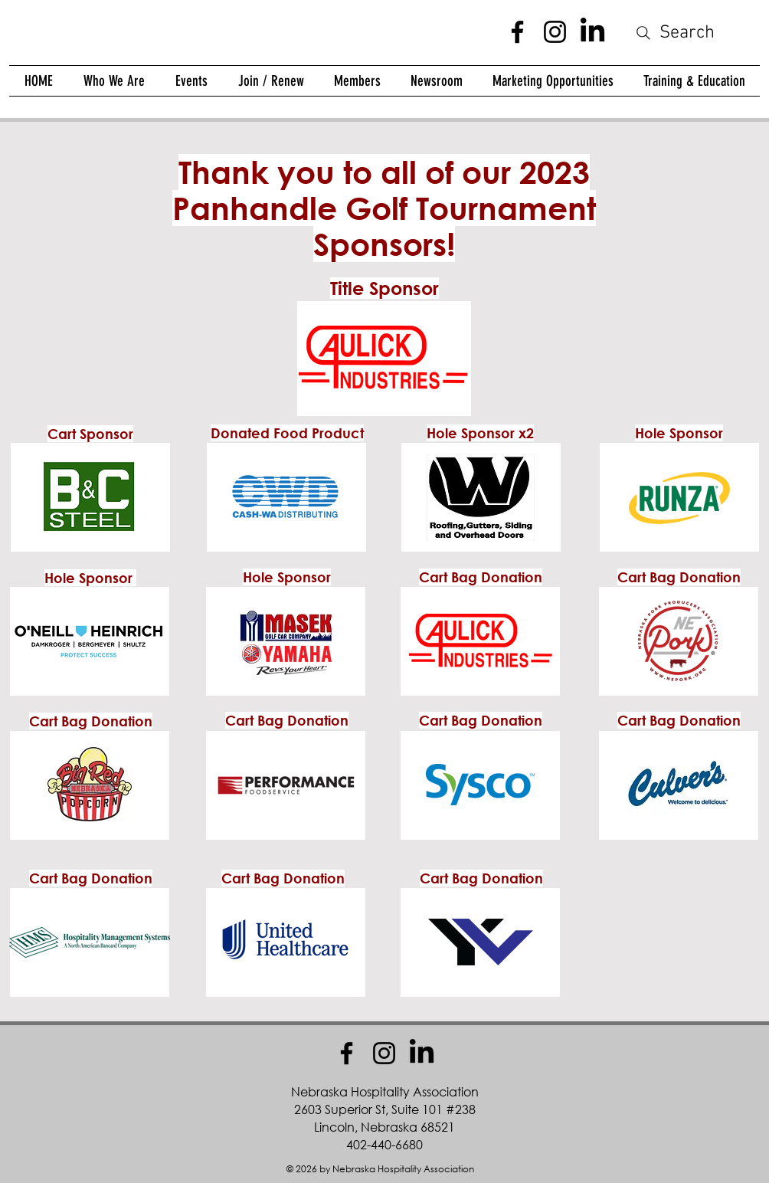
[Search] (673, 33)
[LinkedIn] (592, 32)
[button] (357, 81)
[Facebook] (517, 32)
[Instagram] (555, 32)
